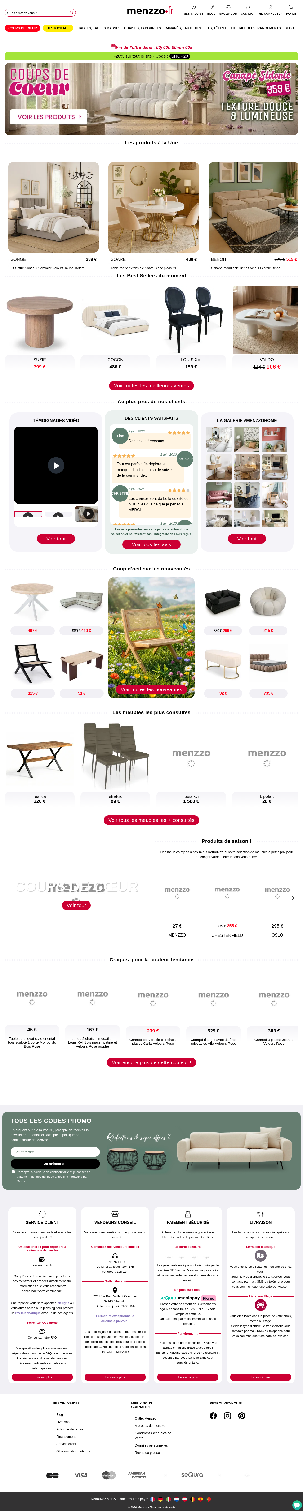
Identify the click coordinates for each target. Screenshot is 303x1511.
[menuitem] (22, 28)
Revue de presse (147, 1453)
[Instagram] (227, 1415)
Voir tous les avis (151, 544)
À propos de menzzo (150, 1426)
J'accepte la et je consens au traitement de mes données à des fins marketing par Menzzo (52, 1176)
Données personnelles (151, 1445)
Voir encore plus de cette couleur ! (151, 1068)
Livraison (63, 1422)
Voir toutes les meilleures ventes (151, 385)
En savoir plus (42, 1377)
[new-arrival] (151, 637)
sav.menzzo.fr (42, 1265)
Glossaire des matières (73, 1451)
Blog (59, 1415)
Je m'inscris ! (55, 1164)
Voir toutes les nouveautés (151, 695)
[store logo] (151, 11)
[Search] (71, 12)
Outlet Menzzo (145, 1418)
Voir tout (56, 538)
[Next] (292, 212)
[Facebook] (213, 1415)
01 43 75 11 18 (115, 1261)
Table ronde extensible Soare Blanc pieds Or (131, 268)
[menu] (151, 28)
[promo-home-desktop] (151, 99)
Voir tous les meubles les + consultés (151, 826)
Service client (66, 1444)
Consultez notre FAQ (42, 1337)
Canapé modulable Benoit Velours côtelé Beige (233, 268)
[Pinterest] (241, 1415)
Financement (66, 1436)
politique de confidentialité (51, 1172)
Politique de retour (69, 1429)
